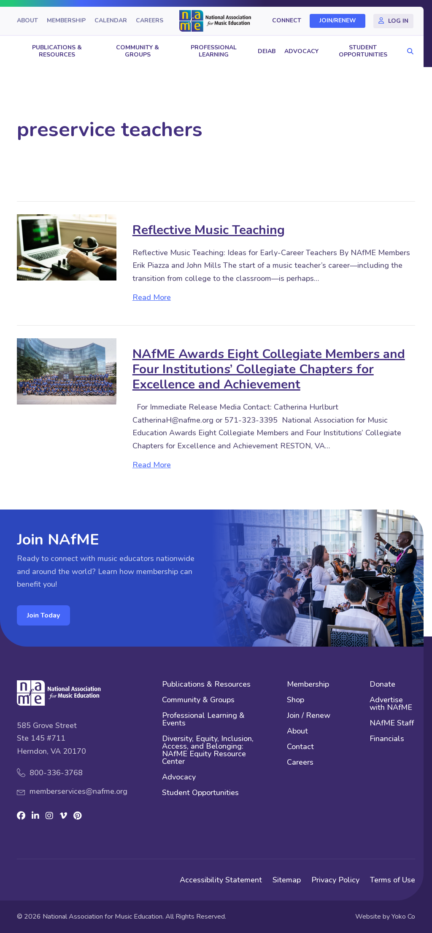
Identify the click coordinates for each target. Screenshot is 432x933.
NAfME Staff (392, 723)
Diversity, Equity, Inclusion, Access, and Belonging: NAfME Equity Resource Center (208, 750)
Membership (66, 20)
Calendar (110, 20)
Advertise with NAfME (391, 704)
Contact (300, 747)
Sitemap (287, 880)
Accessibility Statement (221, 880)
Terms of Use (392, 880)
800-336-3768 (56, 773)
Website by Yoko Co (385, 916)
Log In (398, 21)
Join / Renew (308, 716)
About (27, 20)
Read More (151, 297)
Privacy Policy (335, 880)
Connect (286, 20)
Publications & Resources (57, 51)
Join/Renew (337, 20)
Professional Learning (214, 51)
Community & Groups (137, 51)
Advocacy (301, 51)
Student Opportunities (363, 51)
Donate (382, 684)
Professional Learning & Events (203, 720)
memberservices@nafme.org (78, 791)
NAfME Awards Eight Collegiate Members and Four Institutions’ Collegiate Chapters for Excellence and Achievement (268, 369)
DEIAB (266, 51)
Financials (387, 739)
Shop (295, 700)
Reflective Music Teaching (208, 230)
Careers (149, 20)
